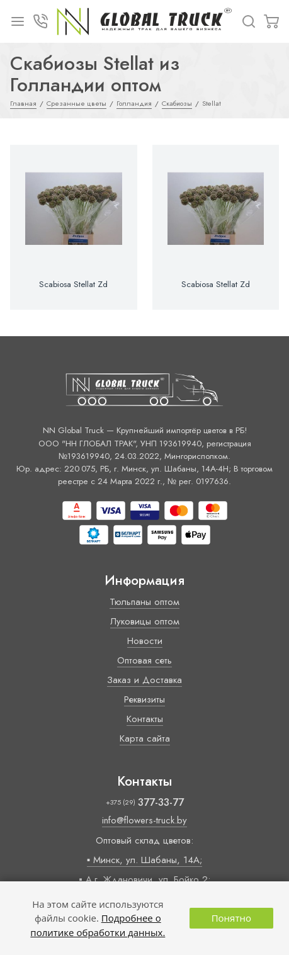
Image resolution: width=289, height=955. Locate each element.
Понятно (231, 918)
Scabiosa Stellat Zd (73, 285)
